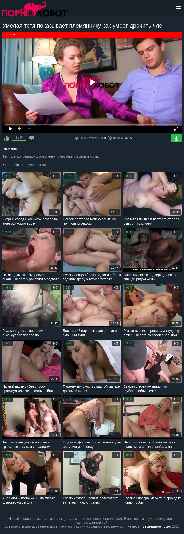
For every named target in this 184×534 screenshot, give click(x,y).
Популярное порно (36, 165)
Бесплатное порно (156, 526)
